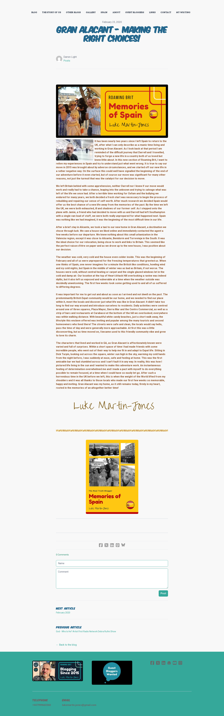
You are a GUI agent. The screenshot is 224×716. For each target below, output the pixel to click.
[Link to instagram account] (180, 663)
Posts (66, 60)
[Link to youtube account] (175, 663)
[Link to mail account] (169, 663)
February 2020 (63, 612)
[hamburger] (18, 4)
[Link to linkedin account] (163, 663)
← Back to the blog (66, 644)
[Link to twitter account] (158, 663)
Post (163, 593)
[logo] (112, 5)
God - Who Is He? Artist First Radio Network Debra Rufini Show (86, 631)
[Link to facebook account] (152, 663)
